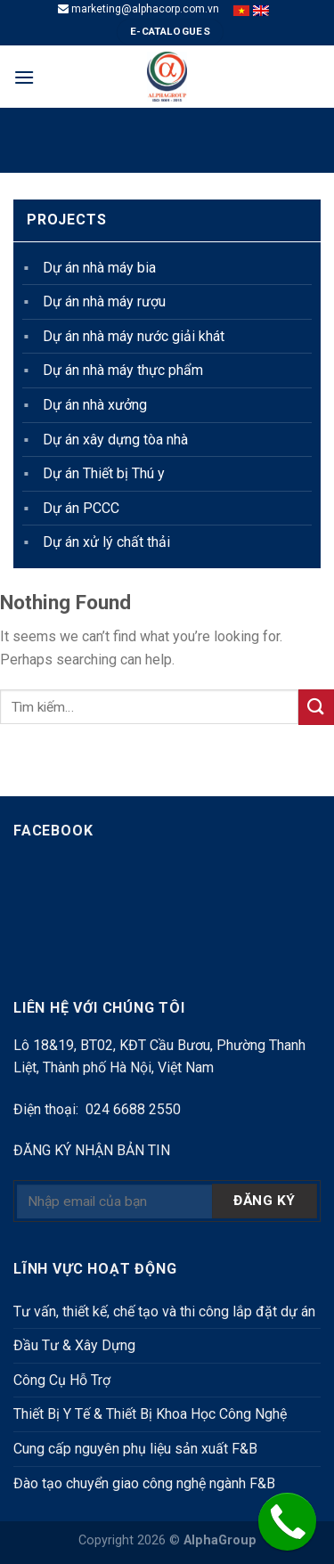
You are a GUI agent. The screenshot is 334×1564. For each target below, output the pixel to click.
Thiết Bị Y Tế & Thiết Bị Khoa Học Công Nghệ (150, 1413)
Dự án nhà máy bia (99, 267)
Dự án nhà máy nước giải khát (133, 336)
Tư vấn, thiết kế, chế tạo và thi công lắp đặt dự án (164, 1311)
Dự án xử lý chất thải (106, 542)
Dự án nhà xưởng (95, 404)
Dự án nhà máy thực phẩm (123, 370)
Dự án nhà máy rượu (104, 301)
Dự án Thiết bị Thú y (104, 473)
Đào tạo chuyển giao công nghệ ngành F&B (144, 1483)
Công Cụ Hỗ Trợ (61, 1380)
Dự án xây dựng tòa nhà (115, 439)
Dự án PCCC (81, 508)
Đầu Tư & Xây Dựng (74, 1345)
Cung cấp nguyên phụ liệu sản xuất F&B (135, 1448)
